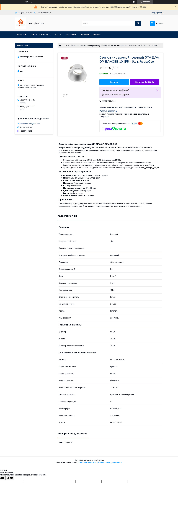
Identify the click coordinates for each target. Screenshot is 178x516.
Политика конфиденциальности (110, 462)
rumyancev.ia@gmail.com (30, 123)
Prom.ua (100, 460)
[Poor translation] (9, 478)
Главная (21, 35)
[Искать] (138, 23)
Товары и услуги (39, 35)
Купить (114, 82)
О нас (58, 35)
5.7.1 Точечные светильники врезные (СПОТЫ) (86, 46)
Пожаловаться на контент (87, 462)
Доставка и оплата (90, 35)
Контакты (71, 35)
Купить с (144, 82)
